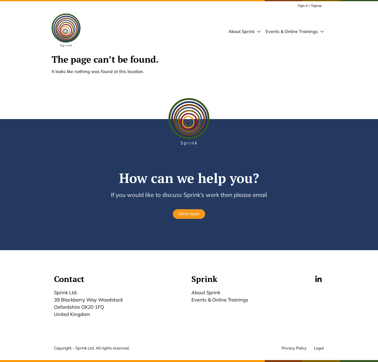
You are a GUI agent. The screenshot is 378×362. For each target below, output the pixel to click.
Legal (319, 348)
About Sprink (205, 292)
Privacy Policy (294, 348)
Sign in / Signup (310, 5)
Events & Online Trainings (219, 300)
